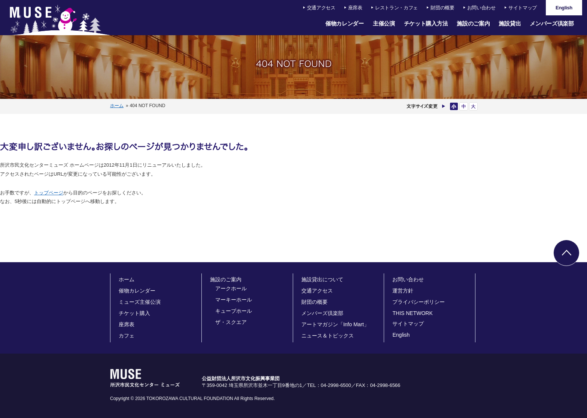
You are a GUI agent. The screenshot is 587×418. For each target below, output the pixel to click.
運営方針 (402, 291)
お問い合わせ (481, 7)
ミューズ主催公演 (140, 302)
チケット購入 (134, 313)
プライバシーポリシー (418, 302)
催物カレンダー (344, 23)
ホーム (117, 105)
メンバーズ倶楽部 (552, 23)
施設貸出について (322, 279)
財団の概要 (442, 7)
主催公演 (384, 23)
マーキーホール (233, 300)
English (401, 335)
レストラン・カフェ (396, 7)
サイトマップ (522, 7)
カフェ (126, 336)
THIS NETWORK (412, 313)
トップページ (48, 193)
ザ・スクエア (231, 322)
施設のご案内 (473, 23)
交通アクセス (321, 7)
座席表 (355, 7)
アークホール (231, 288)
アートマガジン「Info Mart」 (335, 324)
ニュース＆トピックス (327, 336)
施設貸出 (510, 23)
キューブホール (233, 311)
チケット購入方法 (426, 23)
